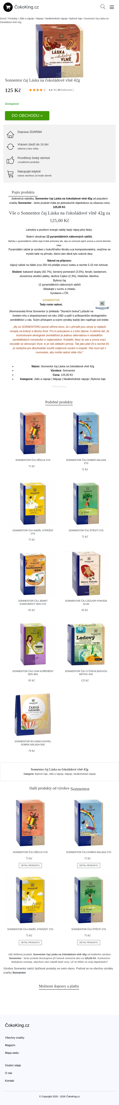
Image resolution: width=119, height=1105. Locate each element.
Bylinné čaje (76, 18)
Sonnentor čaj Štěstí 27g (86, 530)
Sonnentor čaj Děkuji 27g (32, 460)
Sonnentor (20, 968)
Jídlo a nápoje (26, 18)
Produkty (12, 18)
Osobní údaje (13, 1065)
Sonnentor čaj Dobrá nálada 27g (88, 852)
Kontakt (9, 1080)
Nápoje (39, 18)
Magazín (10, 1045)
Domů (3, 18)
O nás (8, 1073)
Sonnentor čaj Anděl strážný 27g (30, 929)
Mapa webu (12, 1052)
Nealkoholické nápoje (56, 18)
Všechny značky (14, 1037)
